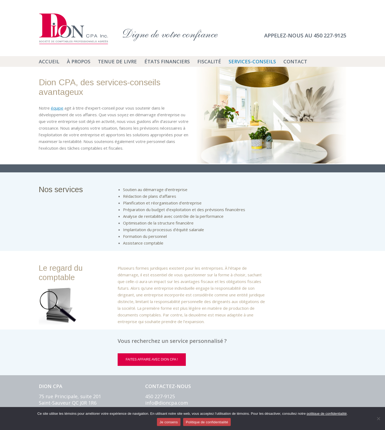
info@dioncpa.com (166, 403)
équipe (57, 108)
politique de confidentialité (327, 414)
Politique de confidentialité (207, 422)
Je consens (169, 422)
